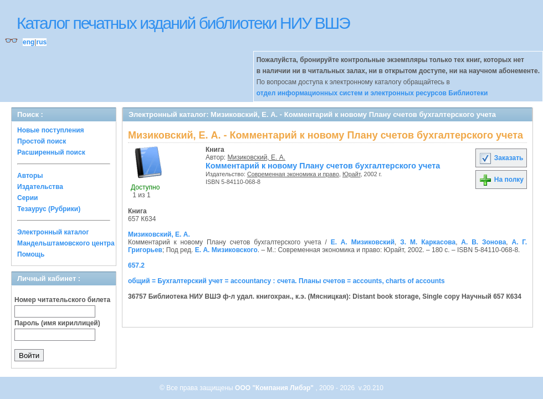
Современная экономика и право (293, 174)
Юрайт (351, 174)
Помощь (30, 254)
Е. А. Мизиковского (226, 250)
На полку (501, 179)
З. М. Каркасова (427, 242)
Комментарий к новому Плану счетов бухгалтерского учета (323, 165)
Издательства (40, 187)
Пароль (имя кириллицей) (57, 323)
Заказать (501, 158)
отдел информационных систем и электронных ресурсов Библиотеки (372, 93)
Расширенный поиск (51, 152)
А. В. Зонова (483, 242)
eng (28, 42)
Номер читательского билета (62, 300)
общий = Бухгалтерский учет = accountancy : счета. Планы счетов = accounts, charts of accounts (286, 281)
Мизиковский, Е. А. (257, 157)
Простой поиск (41, 141)
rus (41, 42)
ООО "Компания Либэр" (275, 388)
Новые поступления (50, 130)
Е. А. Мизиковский (363, 242)
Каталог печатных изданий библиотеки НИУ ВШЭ (183, 23)
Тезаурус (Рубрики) (48, 209)
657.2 (136, 265)
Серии (27, 198)
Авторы (30, 176)
